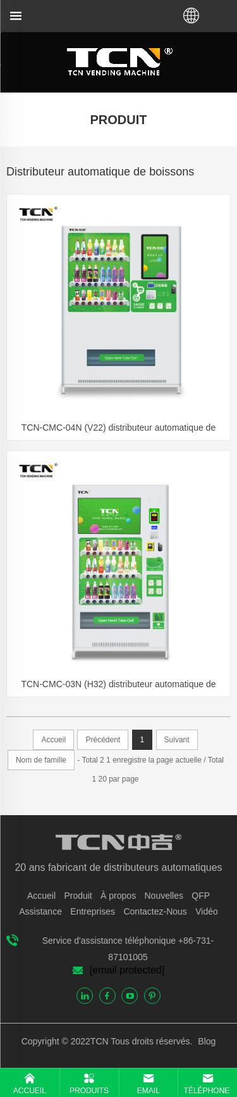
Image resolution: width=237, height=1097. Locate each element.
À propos (118, 896)
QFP (200, 896)
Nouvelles (163, 896)
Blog (205, 1041)
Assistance (40, 911)
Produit (78, 896)
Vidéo (206, 911)
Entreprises (92, 911)
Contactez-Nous (154, 911)
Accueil (41, 896)
